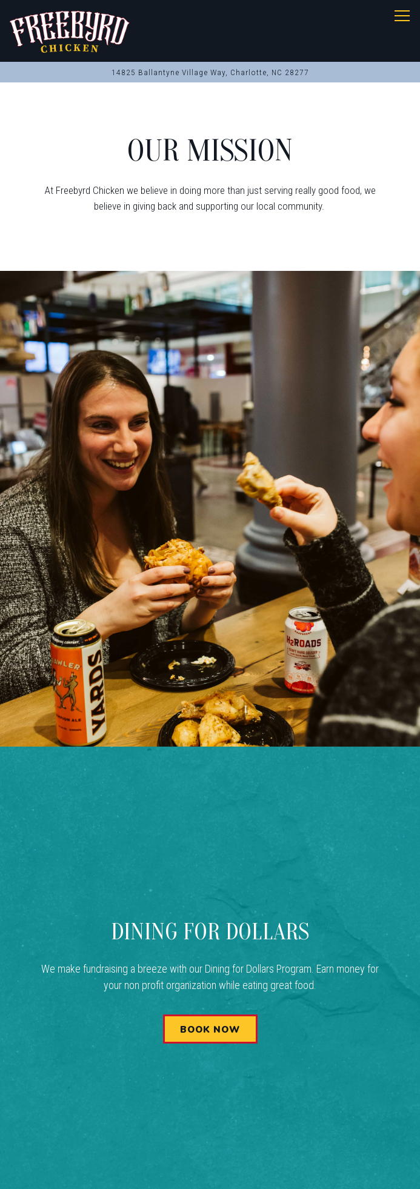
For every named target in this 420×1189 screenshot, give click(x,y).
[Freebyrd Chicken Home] (70, 31)
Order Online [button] (210, 1139)
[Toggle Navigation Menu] (402, 16)
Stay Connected (210, 1172)
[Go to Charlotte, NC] (210, 72)
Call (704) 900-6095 (210, 1105)
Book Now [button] (210, 1030)
